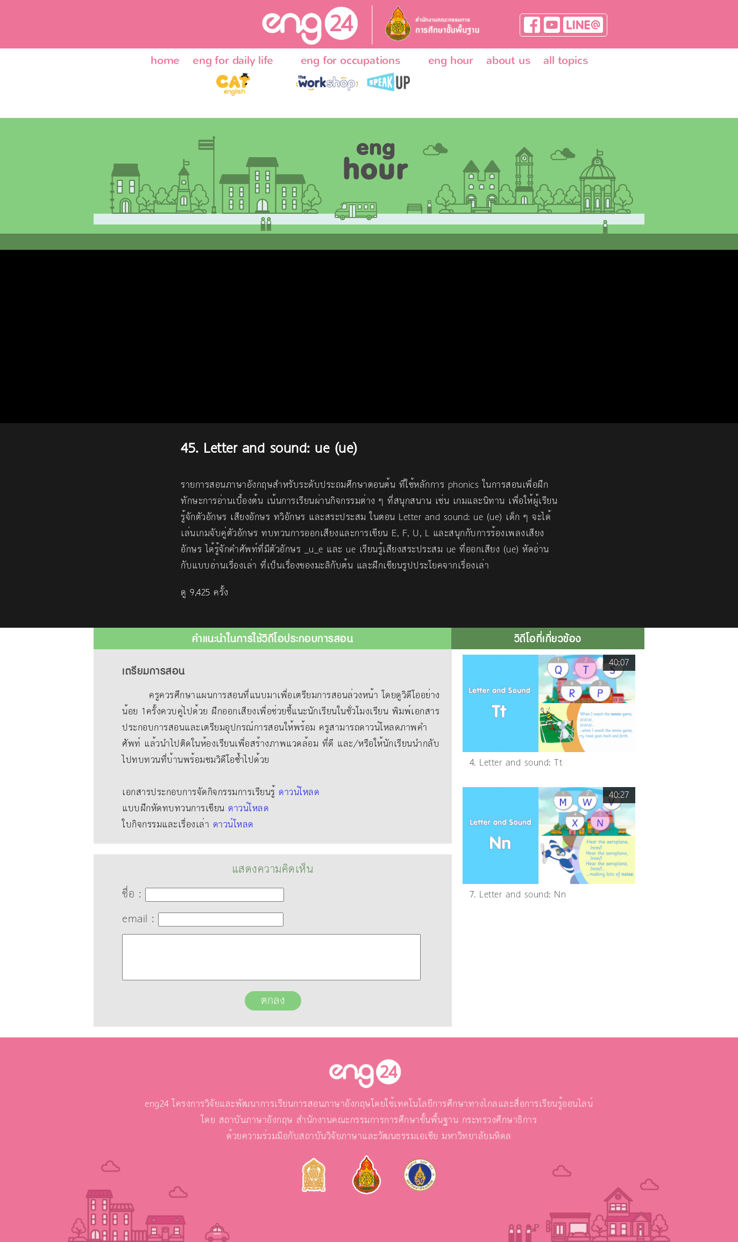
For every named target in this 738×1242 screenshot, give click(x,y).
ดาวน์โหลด (299, 792)
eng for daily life (233, 60)
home (165, 60)
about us (508, 60)
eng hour (450, 60)
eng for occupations (351, 60)
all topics (565, 60)
